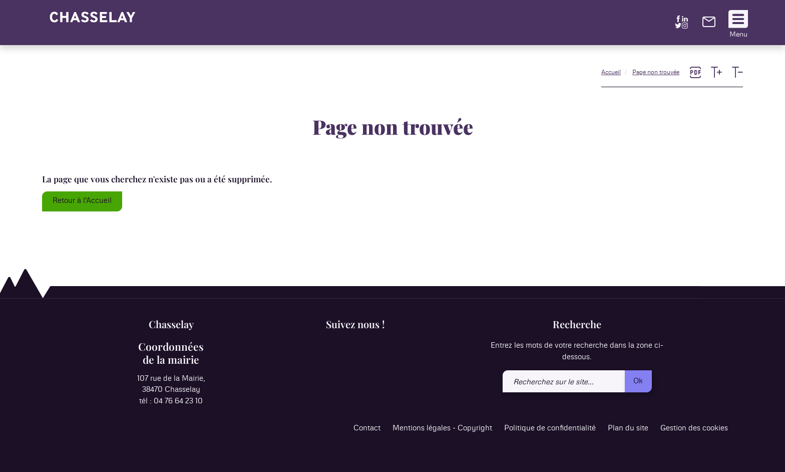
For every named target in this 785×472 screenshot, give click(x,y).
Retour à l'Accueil (82, 200)
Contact (366, 428)
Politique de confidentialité (550, 428)
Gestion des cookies (694, 428)
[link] (708, 25)
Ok (638, 381)
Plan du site (628, 428)
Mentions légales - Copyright (442, 428)
